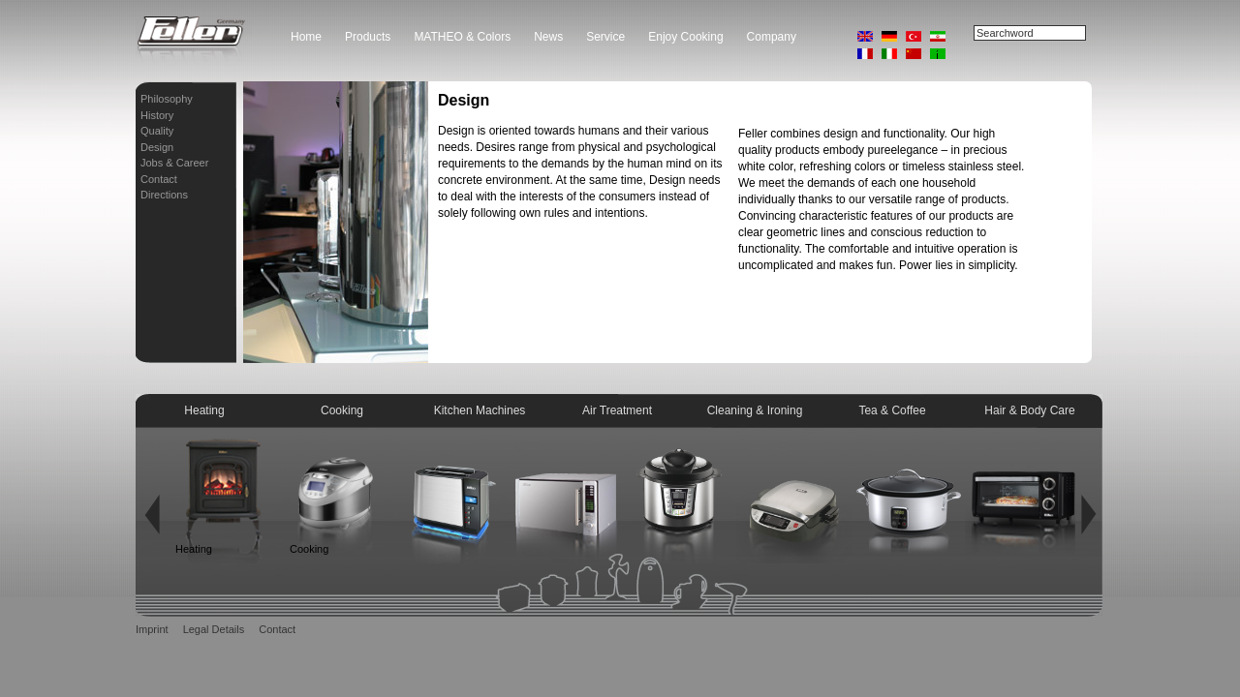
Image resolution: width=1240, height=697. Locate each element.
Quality (156, 130)
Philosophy (166, 99)
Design (156, 147)
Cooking (342, 410)
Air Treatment (617, 410)
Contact (158, 179)
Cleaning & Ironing (755, 410)
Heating (204, 410)
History (156, 115)
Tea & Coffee (891, 410)
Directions (164, 194)
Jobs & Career (174, 162)
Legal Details (214, 629)
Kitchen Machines (480, 410)
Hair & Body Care (1029, 410)
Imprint (152, 629)
